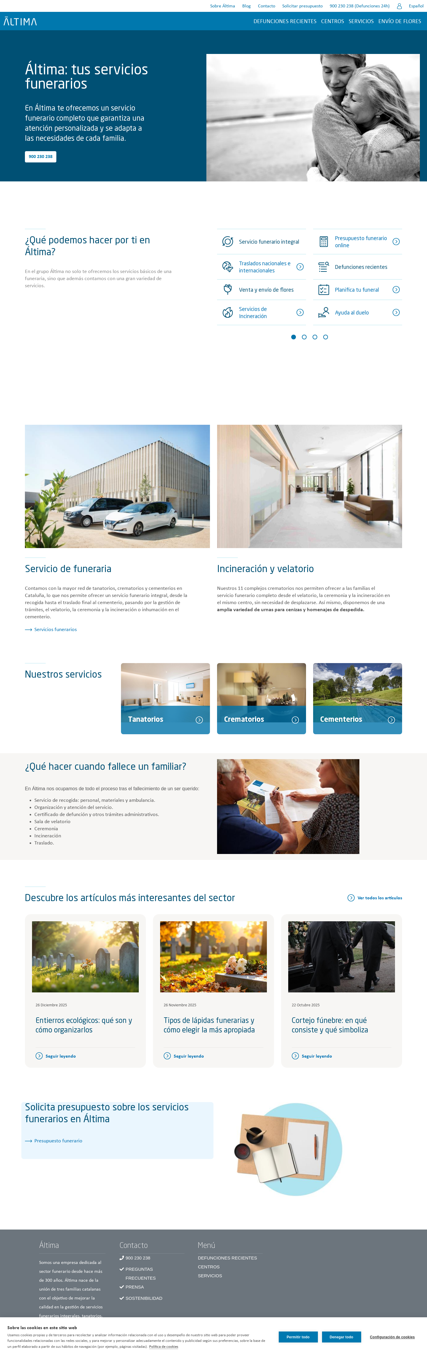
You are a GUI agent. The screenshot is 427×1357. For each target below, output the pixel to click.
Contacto (266, 6)
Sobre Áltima (222, 6)
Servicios (361, 22)
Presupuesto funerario (58, 1141)
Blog (246, 6)
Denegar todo (341, 1337)
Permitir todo (298, 1337)
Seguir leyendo (61, 1056)
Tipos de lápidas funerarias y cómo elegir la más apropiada (209, 1026)
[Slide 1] (293, 337)
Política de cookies (163, 1347)
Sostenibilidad (143, 1298)
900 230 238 (40, 156)
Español (416, 6)
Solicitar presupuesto (302, 6)
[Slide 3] (315, 337)
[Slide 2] (304, 337)
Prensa (134, 1286)
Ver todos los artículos (380, 898)
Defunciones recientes (285, 22)
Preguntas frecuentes (140, 1274)
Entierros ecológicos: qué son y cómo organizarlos (84, 1026)
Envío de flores (399, 22)
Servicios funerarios (55, 630)
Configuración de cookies (392, 1337)
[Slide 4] (325, 337)
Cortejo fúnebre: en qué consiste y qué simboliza (330, 1026)
